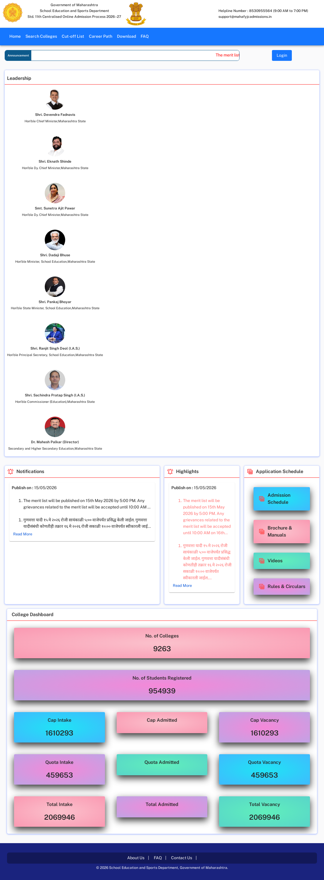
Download (126, 36)
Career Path (100, 36)
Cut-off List (73, 36)
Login (282, 55)
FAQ (145, 36)
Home (15, 36)
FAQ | (160, 857)
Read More (23, 534)
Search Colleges (41, 36)
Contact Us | (184, 857)
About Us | (138, 857)
